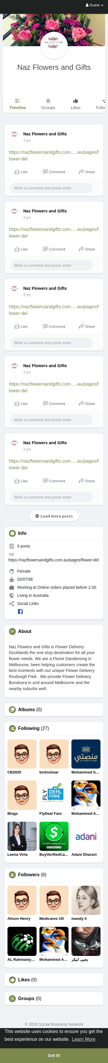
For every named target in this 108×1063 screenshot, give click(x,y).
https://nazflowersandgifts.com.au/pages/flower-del (53, 560)
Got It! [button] (54, 1055)
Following (29, 728)
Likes (24, 980)
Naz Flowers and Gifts (54, 67)
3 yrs (27, 141)
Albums (26, 709)
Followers (29, 875)
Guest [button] (94, 5)
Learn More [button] (84, 1039)
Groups (26, 998)
